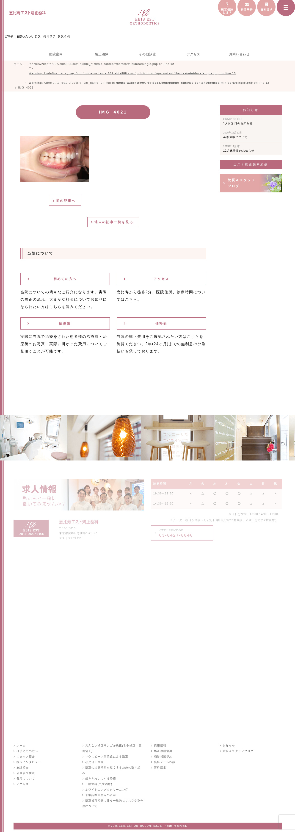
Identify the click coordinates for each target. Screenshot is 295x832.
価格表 (161, 324)
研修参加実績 (25, 774)
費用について (25, 779)
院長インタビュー (28, 763)
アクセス (193, 54)
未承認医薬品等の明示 (100, 790)
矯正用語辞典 (163, 752)
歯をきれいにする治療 (100, 774)
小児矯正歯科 (94, 763)
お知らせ (229, 746)
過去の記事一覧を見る (114, 223)
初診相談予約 (163, 757)
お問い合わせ (239, 54)
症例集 (65, 324)
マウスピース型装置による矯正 (106, 757)
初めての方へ (65, 280)
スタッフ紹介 (25, 757)
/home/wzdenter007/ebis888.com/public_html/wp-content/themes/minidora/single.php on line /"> (149, 73)
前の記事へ (67, 202)
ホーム (20, 746)
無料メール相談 (164, 763)
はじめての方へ (27, 752)
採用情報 (160, 746)
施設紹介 (22, 768)
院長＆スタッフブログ (241, 184)
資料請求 (160, 768)
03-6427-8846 (176, 534)
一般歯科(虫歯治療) (98, 779)
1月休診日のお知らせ (238, 122)
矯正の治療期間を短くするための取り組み (114, 768)
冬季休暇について (235, 136)
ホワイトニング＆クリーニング (106, 785)
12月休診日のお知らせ (239, 149)
